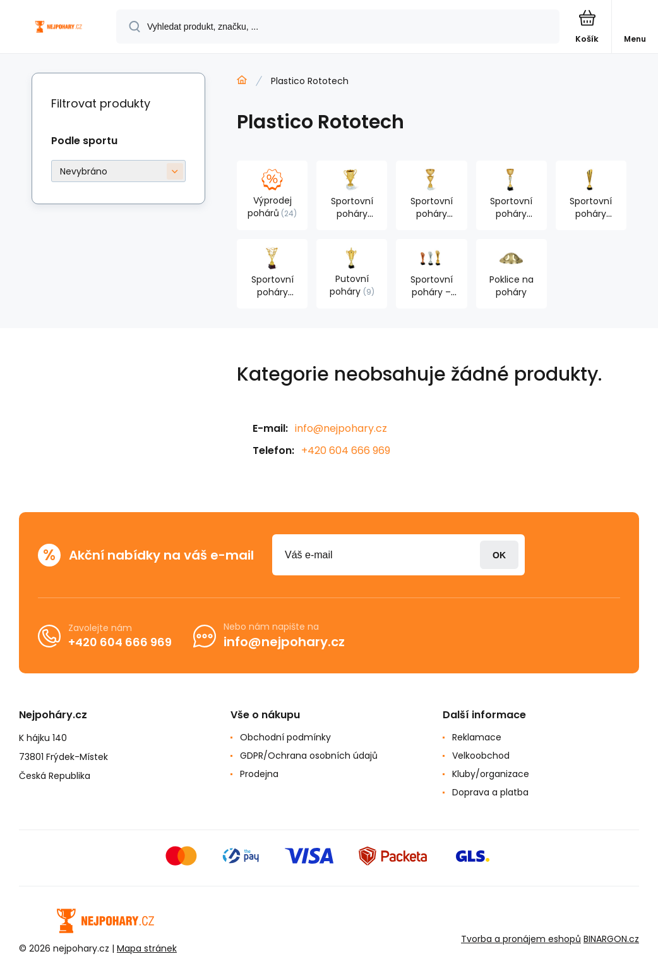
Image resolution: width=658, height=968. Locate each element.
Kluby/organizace (490, 774)
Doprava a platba (490, 792)
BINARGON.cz (611, 939)
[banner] (58, 27)
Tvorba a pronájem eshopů (521, 939)
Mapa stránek (147, 948)
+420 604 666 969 (345, 450)
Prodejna (259, 774)
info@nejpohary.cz (341, 428)
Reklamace (476, 737)
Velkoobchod (481, 755)
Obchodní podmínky (285, 737)
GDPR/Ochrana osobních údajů (309, 755)
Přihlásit (499, 555)
